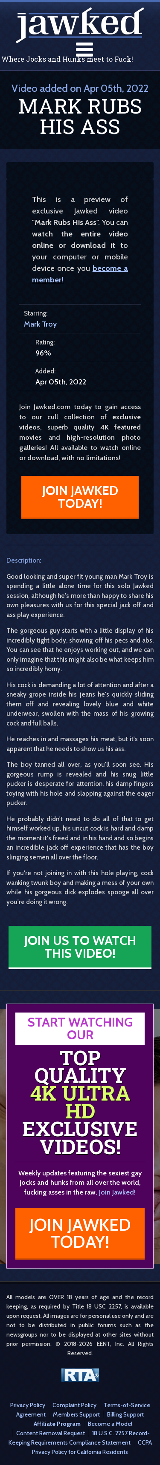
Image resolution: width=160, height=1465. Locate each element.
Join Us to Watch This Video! (80, 947)
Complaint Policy (74, 1405)
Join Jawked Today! (80, 497)
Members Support (76, 1414)
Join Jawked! (117, 1192)
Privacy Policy (27, 1405)
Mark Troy (40, 324)
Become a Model (110, 1424)
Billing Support (125, 1414)
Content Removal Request (50, 1433)
